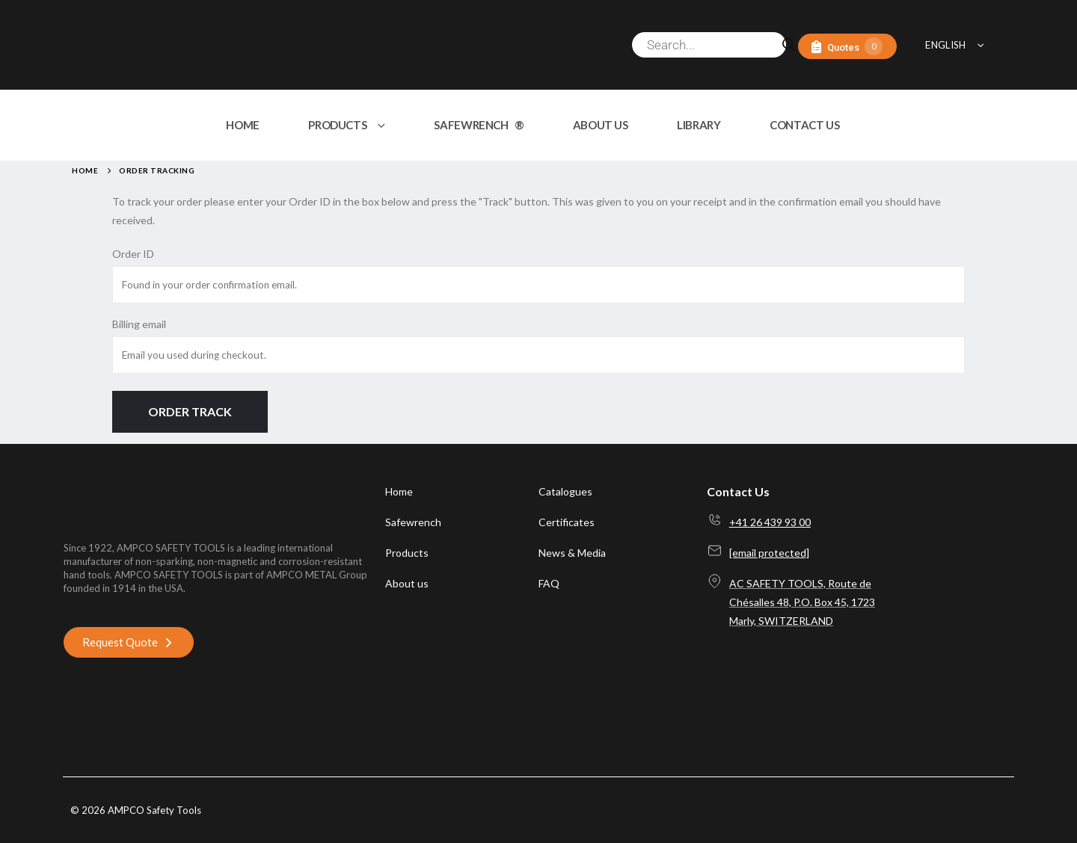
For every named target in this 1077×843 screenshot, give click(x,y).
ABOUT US (600, 125)
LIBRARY (698, 125)
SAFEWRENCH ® (479, 125)
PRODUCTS (337, 125)
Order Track (190, 411)
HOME (243, 125)
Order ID (133, 253)
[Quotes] (847, 47)
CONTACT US (804, 125)
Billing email (139, 324)
